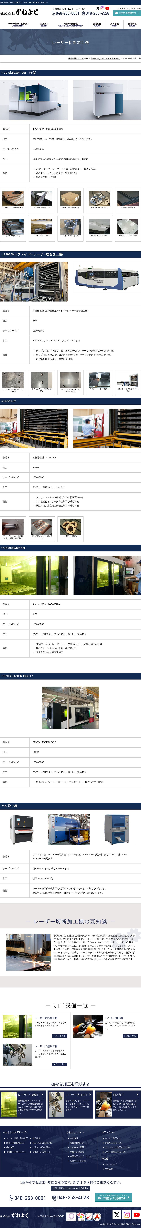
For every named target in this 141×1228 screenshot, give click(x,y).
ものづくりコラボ (78, 1161)
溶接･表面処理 (70, 24)
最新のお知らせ (77, 1143)
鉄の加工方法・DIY (113, 1143)
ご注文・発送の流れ (41, 1147)
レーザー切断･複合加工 (17, 24)
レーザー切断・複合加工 (17, 1138)
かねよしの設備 (77, 1152)
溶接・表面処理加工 (15, 1143)
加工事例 (114, 24)
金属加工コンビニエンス (81, 1156)
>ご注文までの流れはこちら (128, 8)
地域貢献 (109, 1169)
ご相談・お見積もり (41, 1152)
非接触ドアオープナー (16, 1152)
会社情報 (132, 24)
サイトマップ (111, 1164)
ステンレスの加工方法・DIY (117, 1147)
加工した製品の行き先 (42, 1143)
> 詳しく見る (59, 1036)
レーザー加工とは (113, 1138)
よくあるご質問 (77, 1147)
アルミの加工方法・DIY (115, 1152)
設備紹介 (97, 24)
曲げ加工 (44, 24)
